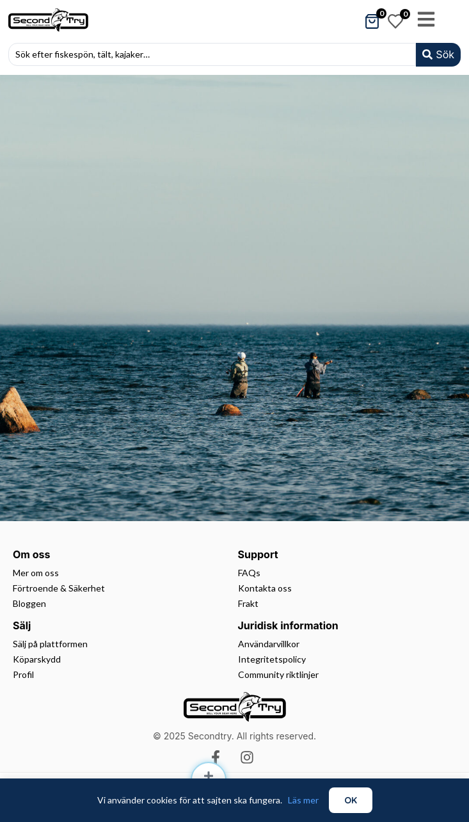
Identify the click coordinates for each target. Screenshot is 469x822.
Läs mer (303, 799)
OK (350, 800)
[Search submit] (438, 55)
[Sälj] (208, 776)
